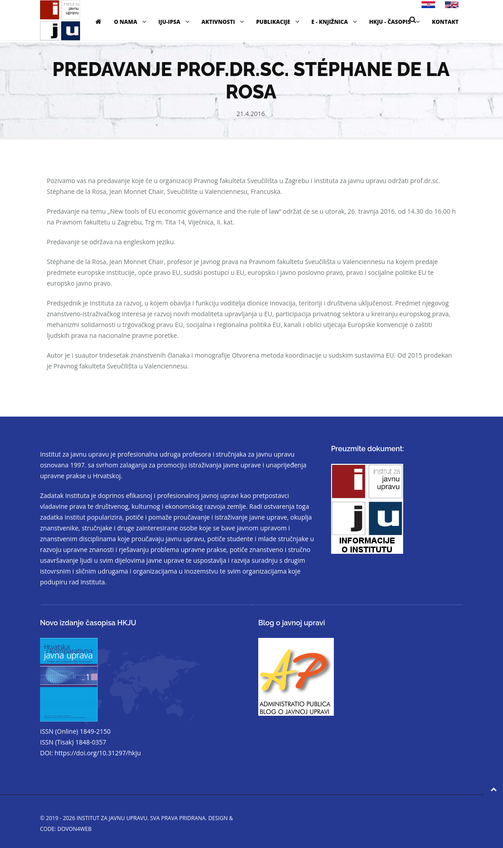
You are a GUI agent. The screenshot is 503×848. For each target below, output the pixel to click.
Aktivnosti (224, 22)
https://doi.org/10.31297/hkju (97, 753)
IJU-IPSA (175, 22)
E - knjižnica (335, 22)
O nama (131, 22)
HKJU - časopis (395, 22)
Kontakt (445, 22)
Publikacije (278, 22)
